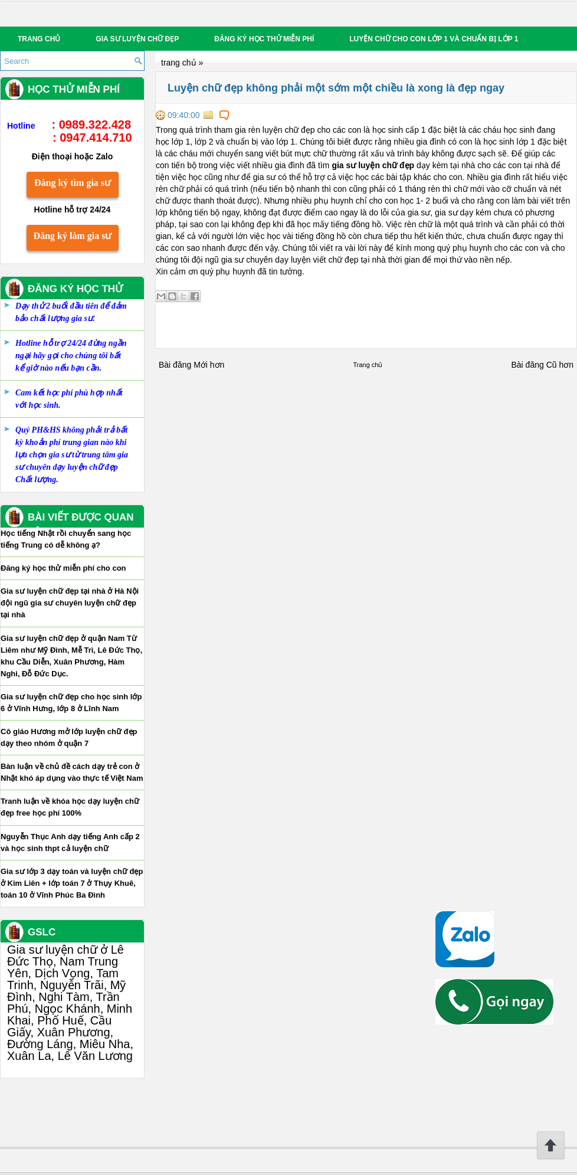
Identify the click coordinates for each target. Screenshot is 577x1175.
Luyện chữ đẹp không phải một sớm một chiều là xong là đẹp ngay (336, 88)
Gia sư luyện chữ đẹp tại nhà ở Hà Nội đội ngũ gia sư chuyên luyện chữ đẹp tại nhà (70, 603)
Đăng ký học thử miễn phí (264, 39)
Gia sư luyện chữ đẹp (137, 39)
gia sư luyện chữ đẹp (373, 165)
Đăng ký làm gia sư (73, 236)
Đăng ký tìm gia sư (72, 183)
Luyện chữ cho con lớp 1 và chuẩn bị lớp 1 (433, 39)
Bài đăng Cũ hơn (542, 364)
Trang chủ (39, 39)
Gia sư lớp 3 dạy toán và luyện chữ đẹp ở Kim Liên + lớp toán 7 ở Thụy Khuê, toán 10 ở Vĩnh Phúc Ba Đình (72, 883)
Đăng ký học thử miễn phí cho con (63, 568)
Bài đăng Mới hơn (191, 364)
